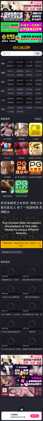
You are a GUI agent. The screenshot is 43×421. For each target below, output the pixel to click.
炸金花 (19, 66)
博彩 (3, 63)
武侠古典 (38, 98)
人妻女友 (29, 98)
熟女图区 (29, 93)
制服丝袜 (10, 84)
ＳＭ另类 (38, 75)
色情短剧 (20, 111)
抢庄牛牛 (38, 66)
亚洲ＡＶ (10, 71)
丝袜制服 (20, 75)
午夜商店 (20, 108)
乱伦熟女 (29, 84)
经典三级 (20, 84)
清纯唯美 (20, 93)
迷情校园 (10, 102)
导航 (3, 109)
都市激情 (10, 98)
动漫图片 (38, 89)
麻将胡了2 (10, 66)
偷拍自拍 (20, 80)
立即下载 (35, 416)
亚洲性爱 (10, 80)
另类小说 (20, 102)
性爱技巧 (38, 102)
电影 (3, 82)
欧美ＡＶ (29, 71)
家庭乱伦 (20, 98)
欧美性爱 (38, 80)
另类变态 (38, 84)
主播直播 (29, 75)
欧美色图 (29, 89)
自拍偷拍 (20, 71)
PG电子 (10, 62)
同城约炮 (10, 108)
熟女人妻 (10, 75)
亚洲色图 (20, 89)
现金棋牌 (29, 66)
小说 (3, 100)
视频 (3, 72)
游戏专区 (38, 62)
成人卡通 (29, 80)
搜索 (37, 53)
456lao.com (21, 47)
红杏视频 (10, 111)
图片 (3, 91)
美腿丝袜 (10, 93)
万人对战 (29, 62)
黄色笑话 (29, 102)
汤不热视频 (38, 108)
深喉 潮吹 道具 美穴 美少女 (12, 252)
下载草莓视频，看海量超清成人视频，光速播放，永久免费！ (21, 244)
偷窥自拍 (10, 89)
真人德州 (20, 62)
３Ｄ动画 (38, 71)
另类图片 (38, 93)
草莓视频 (29, 108)
